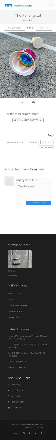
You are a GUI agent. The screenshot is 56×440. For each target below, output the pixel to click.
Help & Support (16, 402)
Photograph (33, 142)
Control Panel (15, 317)
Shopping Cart (16, 390)
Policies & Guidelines (34, 427)
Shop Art (13, 299)
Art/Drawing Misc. (15, 142)
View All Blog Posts (17, 361)
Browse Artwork (16, 293)
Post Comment (39, 203)
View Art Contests (16, 367)
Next (44, 28)
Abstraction (46, 147)
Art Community (16, 311)
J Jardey (29, 20)
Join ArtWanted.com (18, 305)
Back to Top (14, 385)
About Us (14, 396)
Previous (14, 28)
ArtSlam (40, 424)
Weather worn (13, 271)
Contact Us (14, 408)
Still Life (47, 142)
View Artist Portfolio (28, 120)
